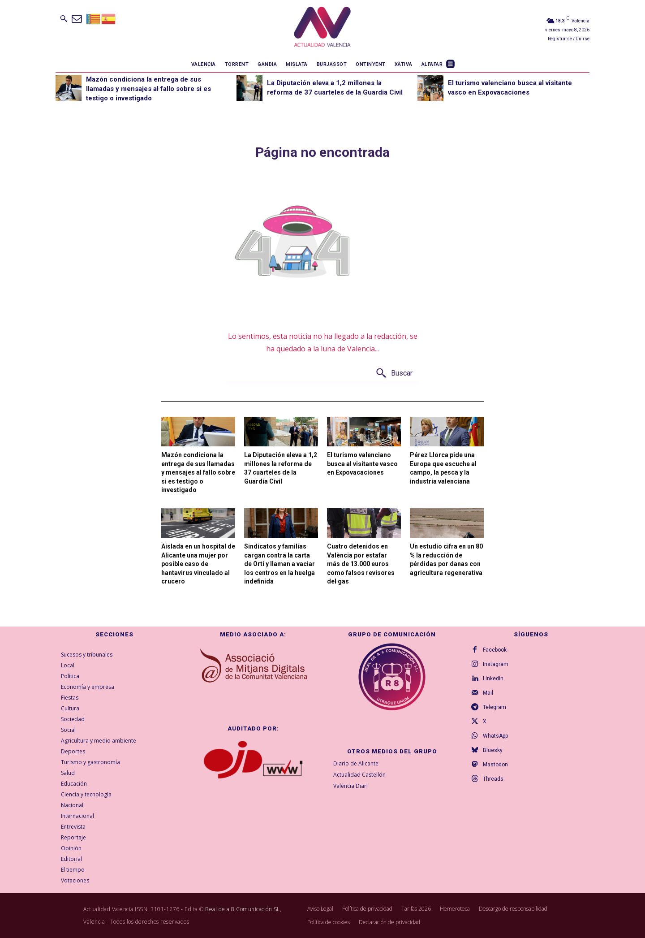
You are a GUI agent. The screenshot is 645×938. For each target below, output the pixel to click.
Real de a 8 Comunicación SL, (243, 909)
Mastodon (495, 764)
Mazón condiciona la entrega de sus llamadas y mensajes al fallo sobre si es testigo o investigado (148, 88)
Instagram (495, 664)
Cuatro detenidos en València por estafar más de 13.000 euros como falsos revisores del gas (361, 564)
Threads (493, 779)
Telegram (494, 707)
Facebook (495, 650)
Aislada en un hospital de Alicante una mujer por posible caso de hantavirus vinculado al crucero (198, 564)
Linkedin (493, 678)
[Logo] (322, 28)
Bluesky (493, 750)
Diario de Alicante (355, 763)
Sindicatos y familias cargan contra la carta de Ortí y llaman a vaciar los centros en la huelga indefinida (279, 564)
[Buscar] (394, 373)
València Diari (350, 786)
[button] (64, 18)
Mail (488, 693)
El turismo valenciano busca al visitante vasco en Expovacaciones (362, 463)
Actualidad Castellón (359, 774)
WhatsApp (495, 736)
